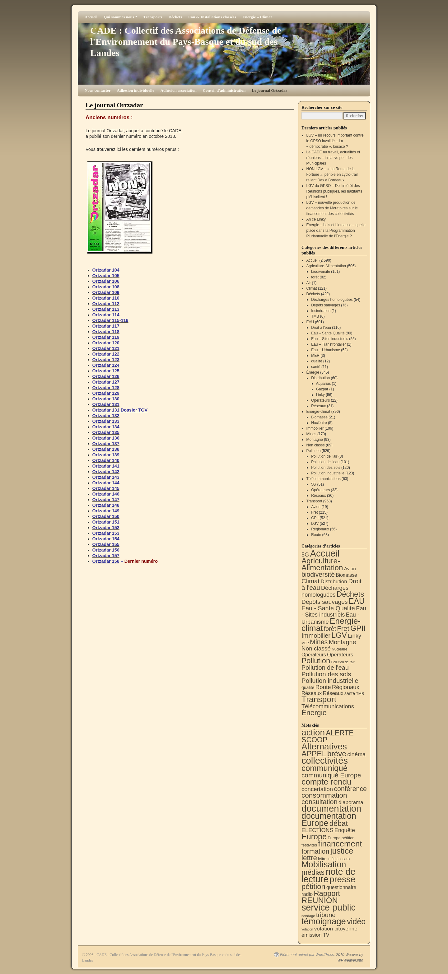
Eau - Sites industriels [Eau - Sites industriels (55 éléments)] (333, 611)
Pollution (313, 451)
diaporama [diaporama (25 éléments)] (350, 802)
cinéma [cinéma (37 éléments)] (356, 754)
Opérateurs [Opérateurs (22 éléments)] (313, 654)
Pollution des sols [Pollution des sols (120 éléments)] (326, 674)
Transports (152, 17)
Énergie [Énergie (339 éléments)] (314, 713)
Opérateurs (320, 400)
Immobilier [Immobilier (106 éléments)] (315, 635)
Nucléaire (319, 423)
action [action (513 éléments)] (313, 732)
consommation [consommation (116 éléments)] (324, 795)
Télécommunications (323, 479)
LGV (315, 523)
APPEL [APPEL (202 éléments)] (313, 753)
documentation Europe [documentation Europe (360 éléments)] (328, 819)
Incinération (320, 311)
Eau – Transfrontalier (328, 344)
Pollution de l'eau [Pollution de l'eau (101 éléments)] (325, 667)
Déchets (175, 17)
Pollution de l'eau (325, 462)
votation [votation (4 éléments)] (307, 929)
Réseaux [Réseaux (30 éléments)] (311, 693)
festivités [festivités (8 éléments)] (309, 845)
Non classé (315, 445)
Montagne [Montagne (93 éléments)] (342, 642)
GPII (315, 518)
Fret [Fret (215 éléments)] (343, 628)
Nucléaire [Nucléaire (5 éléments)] (339, 649)
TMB (315, 316)
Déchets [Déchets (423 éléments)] (350, 594)
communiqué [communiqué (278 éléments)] (324, 768)
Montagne (314, 439)
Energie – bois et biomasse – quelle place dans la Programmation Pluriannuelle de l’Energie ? (336, 230)
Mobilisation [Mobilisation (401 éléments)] (323, 864)
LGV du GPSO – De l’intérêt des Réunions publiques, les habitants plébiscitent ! (334, 191)
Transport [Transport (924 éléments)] (318, 699)
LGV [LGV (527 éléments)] (339, 635)
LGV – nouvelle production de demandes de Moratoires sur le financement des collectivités (332, 208)
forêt (315, 277)
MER (315, 355)
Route (316, 535)
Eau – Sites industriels (329, 339)
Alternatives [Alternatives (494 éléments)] (324, 746)
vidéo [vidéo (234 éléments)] (356, 921)
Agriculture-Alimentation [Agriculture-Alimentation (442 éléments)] (322, 564)
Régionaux (320, 529)
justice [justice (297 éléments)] (341, 850)
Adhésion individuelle (135, 90)
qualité (316, 361)
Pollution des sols (325, 467)
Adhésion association (179, 90)
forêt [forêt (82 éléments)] (330, 628)
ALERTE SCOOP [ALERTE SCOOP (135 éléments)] (327, 736)
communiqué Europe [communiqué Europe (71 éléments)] (331, 775)
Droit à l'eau (321, 327)
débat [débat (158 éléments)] (338, 823)
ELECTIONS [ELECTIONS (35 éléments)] (317, 830)
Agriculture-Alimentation (326, 266)
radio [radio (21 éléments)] (307, 894)
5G (313, 484)
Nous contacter (97, 90)
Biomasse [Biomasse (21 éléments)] (346, 575)
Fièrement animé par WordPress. (307, 955)
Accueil (91, 17)
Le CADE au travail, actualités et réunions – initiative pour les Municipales (333, 157)
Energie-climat (318, 411)
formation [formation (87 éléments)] (315, 851)
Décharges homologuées (331, 299)
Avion (315, 507)
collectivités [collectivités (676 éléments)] (324, 761)
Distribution (320, 378)
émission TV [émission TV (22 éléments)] (315, 935)
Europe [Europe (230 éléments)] (314, 836)
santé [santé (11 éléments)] (349, 693)
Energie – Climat (257, 17)
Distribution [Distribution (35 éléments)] (334, 582)
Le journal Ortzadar (269, 90)
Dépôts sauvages (325, 305)
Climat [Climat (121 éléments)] (310, 581)
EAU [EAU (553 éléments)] (357, 601)
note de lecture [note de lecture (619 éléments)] (328, 875)
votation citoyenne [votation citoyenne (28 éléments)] (335, 928)
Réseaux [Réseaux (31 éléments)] (333, 693)
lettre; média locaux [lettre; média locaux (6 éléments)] (334, 859)
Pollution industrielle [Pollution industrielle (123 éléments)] (329, 680)
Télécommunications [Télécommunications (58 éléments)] (327, 706)
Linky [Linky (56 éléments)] (354, 635)
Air (308, 283)
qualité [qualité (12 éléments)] (307, 687)
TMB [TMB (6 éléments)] (360, 694)
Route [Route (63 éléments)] (323, 687)
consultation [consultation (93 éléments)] (319, 802)
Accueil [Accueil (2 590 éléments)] (324, 553)
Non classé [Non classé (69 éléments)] (316, 648)
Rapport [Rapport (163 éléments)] (327, 893)
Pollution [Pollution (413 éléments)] (315, 660)
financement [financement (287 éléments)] (340, 843)
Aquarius (323, 383)
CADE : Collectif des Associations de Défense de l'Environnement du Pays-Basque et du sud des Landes (185, 41)
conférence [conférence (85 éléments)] (350, 789)
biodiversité (320, 271)
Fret (314, 512)
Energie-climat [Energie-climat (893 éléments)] (331, 624)
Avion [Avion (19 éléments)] (350, 568)
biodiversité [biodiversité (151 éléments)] (318, 574)
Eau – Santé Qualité (327, 333)
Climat (311, 288)
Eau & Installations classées (212, 17)
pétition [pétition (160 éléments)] (313, 886)
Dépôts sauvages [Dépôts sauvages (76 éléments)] (324, 602)
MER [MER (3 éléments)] (305, 643)
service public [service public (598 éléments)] (328, 907)
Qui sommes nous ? (120, 17)
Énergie (312, 372)
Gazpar (322, 389)
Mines (311, 434)
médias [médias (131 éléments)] (312, 872)
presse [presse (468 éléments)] (342, 879)
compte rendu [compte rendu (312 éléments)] (326, 781)
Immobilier (315, 428)
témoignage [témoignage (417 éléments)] (323, 921)
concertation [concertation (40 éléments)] (317, 789)
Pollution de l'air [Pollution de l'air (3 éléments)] (343, 662)
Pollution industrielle (327, 473)
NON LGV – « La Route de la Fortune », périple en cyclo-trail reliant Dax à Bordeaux (332, 174)
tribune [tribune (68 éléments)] (326, 914)
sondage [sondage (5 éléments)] (308, 916)
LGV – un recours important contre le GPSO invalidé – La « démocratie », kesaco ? (335, 141)
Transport (314, 501)
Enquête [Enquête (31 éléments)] (344, 830)
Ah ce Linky (316, 219)
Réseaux (318, 406)
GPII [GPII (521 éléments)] (358, 628)
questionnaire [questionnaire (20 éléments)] (341, 887)
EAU (310, 322)
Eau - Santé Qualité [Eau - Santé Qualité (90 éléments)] (328, 608)
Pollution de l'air (324, 456)
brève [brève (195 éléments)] (336, 753)
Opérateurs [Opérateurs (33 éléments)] (340, 655)
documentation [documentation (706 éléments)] (331, 808)
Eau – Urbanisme (325, 350)
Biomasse (319, 417)
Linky (320, 395)
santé (315, 367)
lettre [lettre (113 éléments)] (309, 858)
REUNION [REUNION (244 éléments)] (319, 900)
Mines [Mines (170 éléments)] (319, 642)
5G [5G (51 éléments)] (305, 555)
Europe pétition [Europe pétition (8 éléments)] (341, 838)
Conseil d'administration (224, 90)
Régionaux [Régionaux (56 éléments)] (345, 687)
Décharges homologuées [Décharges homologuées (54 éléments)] (324, 591)
